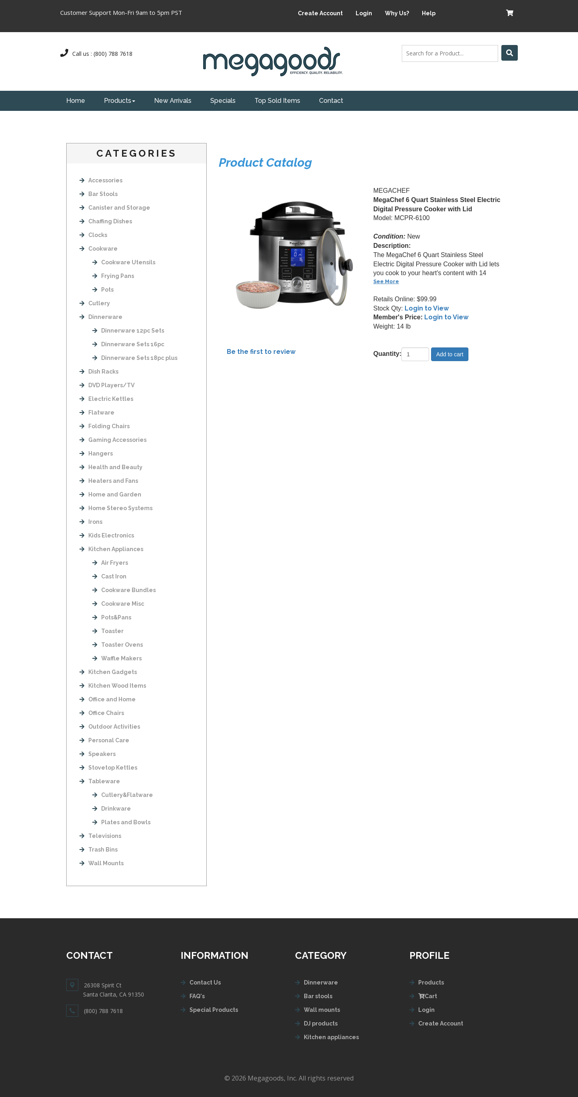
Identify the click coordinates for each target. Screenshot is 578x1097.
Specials (223, 100)
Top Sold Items (277, 100)
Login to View (427, 308)
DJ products (321, 1023)
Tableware (99, 781)
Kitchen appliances (331, 1037)
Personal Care (104, 740)
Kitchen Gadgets (108, 672)
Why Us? (397, 13)
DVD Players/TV (106, 385)
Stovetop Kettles (108, 767)
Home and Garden (110, 494)
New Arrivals (172, 100)
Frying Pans (113, 276)
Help (429, 13)
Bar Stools (98, 194)
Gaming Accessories (113, 440)
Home (75, 100)
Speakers (97, 754)
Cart (427, 996)
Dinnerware (100, 317)
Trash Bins (98, 849)
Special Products (213, 1010)
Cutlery (94, 303)
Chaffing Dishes (105, 221)
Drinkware (111, 808)
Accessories (100, 180)
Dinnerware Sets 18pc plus (134, 358)
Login (364, 13)
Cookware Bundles (124, 590)
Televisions (100, 836)
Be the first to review (261, 351)
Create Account (320, 13)
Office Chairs (101, 713)
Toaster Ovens (117, 644)
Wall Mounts (101, 863)
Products (119, 100)
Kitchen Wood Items (112, 685)
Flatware (96, 412)
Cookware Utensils (123, 262)
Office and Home (107, 699)
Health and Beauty (110, 467)
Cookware (98, 248)
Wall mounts (322, 1010)
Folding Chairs (104, 426)
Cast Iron (109, 576)
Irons (90, 522)
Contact (331, 100)
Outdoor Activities (109, 726)
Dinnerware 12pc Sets (128, 330)
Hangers (96, 453)
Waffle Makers (117, 658)
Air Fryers (110, 563)
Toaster (108, 631)
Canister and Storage (114, 207)
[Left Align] (509, 53)
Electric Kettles (106, 399)
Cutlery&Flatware (122, 795)
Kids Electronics (106, 535)
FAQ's (197, 996)
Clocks (93, 235)
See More (386, 281)
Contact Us (205, 982)
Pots (103, 289)
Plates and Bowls (121, 822)
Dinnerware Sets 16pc (128, 344)
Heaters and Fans (108, 481)
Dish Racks (98, 371)
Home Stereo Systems (116, 508)
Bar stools (318, 996)
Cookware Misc (118, 604)
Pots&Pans (111, 617)
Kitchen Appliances (111, 549)
